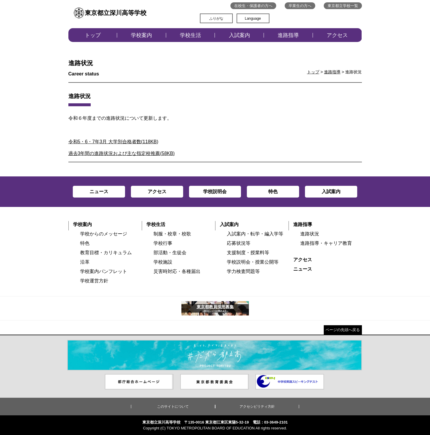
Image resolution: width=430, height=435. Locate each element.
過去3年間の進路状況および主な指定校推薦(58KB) (121, 153)
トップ (93, 35)
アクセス (337, 35)
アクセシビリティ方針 (257, 406)
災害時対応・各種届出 (177, 271)
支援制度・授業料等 (248, 252)
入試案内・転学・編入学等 (255, 233)
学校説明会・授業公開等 (253, 261)
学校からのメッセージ (103, 233)
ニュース (302, 269)
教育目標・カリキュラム (106, 252)
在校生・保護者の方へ (253, 6)
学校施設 (163, 261)
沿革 (85, 261)
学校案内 (141, 35)
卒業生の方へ (300, 6)
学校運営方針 (94, 280)
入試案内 (239, 35)
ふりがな (216, 18)
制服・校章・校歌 (172, 233)
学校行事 (163, 243)
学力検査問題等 (243, 271)
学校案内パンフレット (103, 271)
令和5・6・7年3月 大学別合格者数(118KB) (113, 141)
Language (253, 18)
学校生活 (190, 35)
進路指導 (288, 35)
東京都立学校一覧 (343, 6)
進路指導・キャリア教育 (326, 243)
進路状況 (309, 233)
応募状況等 (238, 243)
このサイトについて (173, 406)
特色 (85, 243)
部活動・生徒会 (170, 252)
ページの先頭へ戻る (343, 330)
